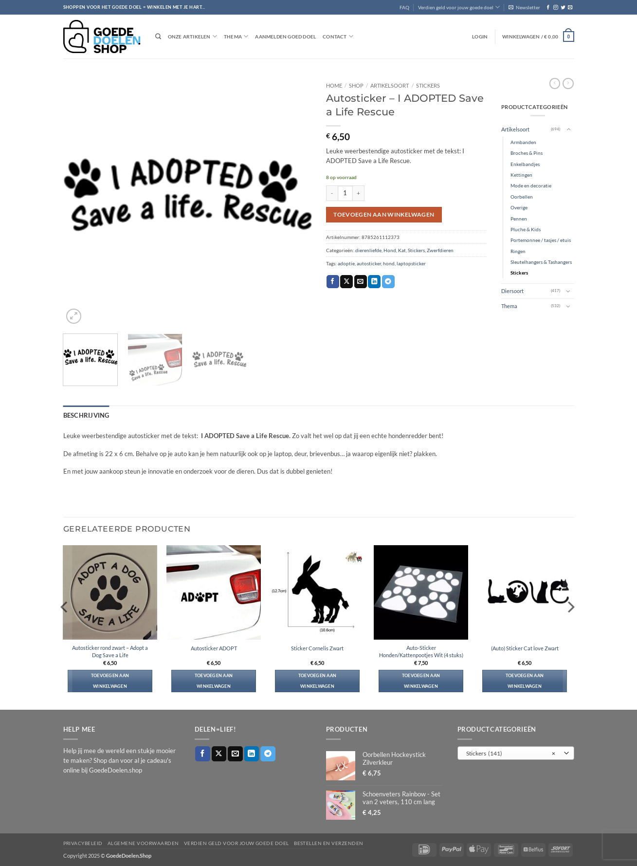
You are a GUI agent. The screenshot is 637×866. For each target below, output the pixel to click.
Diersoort (512, 291)
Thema (236, 36)
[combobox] (515, 751)
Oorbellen (521, 197)
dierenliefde (368, 250)
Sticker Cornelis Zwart (317, 646)
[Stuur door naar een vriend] (360, 281)
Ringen (518, 251)
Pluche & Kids (525, 229)
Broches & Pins (526, 153)
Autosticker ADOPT (214, 646)
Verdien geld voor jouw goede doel (459, 7)
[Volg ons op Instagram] (555, 7)
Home (334, 85)
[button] (524, 7)
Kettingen (521, 175)
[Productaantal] (345, 193)
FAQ (404, 7)
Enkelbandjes (525, 164)
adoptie (346, 263)
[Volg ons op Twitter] (563, 7)
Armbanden (523, 142)
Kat (402, 250)
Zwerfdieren (440, 250)
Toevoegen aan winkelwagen (383, 214)
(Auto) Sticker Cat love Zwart (525, 646)
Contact (338, 36)
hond (389, 263)
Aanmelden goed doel (285, 36)
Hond (389, 250)
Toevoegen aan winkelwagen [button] (110, 679)
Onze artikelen (192, 36)
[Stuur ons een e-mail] (570, 7)
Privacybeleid (83, 841)
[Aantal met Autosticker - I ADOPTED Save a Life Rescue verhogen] (358, 193)
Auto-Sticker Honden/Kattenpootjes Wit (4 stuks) (421, 649)
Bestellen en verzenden (329, 841)
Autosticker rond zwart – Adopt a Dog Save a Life (110, 649)
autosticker (369, 263)
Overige (519, 207)
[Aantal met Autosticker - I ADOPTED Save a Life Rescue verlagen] (332, 193)
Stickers (428, 85)
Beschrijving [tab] (81, 414)
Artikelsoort (389, 85)
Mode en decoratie (530, 185)
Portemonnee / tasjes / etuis (540, 240)
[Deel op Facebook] (333, 281)
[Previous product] (568, 83)
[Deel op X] (346, 281)
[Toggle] (568, 129)
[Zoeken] (158, 36)
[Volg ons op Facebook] (548, 7)
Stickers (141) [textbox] (511, 751)
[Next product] (554, 83)
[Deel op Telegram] (388, 281)
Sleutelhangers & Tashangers (541, 262)
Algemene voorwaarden (143, 841)
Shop (356, 85)
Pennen (518, 218)
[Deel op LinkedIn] (374, 281)
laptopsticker (411, 263)
